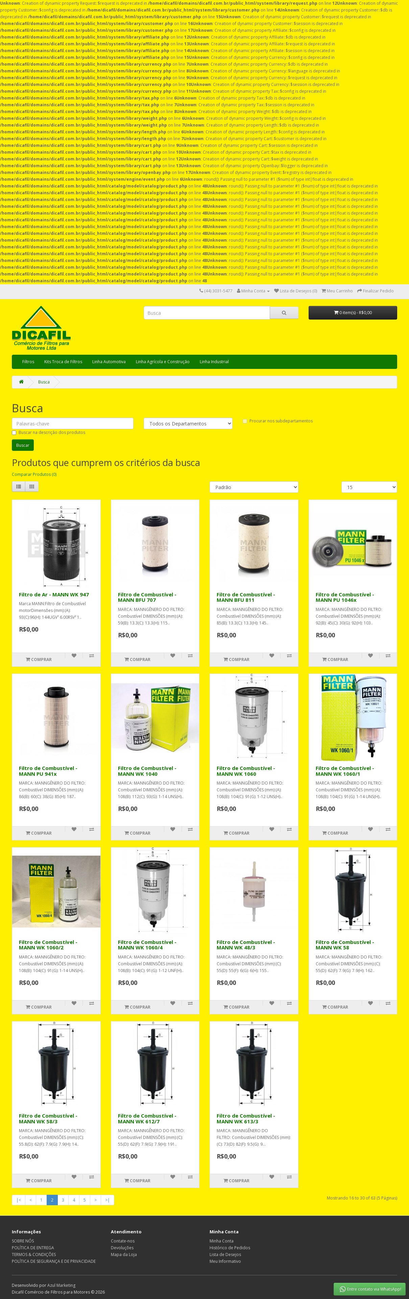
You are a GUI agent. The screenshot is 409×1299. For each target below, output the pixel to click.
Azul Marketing (61, 1285)
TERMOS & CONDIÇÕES (34, 1254)
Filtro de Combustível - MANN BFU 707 (147, 597)
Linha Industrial (214, 362)
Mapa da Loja (124, 1254)
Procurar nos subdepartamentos (278, 421)
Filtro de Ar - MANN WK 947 (54, 594)
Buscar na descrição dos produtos (48, 432)
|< (18, 1200)
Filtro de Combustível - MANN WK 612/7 (147, 1118)
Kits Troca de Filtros (63, 362)
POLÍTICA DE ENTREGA (33, 1248)
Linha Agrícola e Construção (163, 362)
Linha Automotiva (109, 362)
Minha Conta (222, 1241)
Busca (44, 382)
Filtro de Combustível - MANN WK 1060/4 (147, 945)
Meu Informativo (225, 1261)
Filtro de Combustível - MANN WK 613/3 (246, 1118)
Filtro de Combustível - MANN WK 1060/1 (345, 771)
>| (107, 1200)
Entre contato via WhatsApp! (370, 1289)
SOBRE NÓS (23, 1241)
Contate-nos (123, 1241)
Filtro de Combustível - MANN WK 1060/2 (48, 945)
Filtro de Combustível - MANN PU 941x (48, 771)
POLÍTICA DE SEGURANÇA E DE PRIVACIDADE (54, 1261)
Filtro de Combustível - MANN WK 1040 (147, 771)
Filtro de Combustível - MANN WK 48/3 (246, 945)
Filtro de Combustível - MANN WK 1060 (246, 771)
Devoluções (122, 1248)
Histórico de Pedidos (230, 1248)
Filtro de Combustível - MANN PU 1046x (345, 597)
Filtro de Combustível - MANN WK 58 (345, 945)
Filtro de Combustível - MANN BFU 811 (246, 597)
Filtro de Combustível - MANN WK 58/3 (48, 1118)
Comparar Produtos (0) (34, 474)
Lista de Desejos (225, 1254)
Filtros (28, 362)
